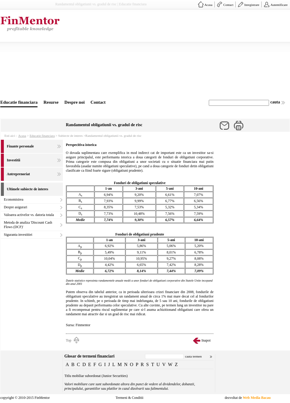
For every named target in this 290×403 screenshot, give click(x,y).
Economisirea (13, 199)
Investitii (13, 160)
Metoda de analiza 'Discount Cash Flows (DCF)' (28, 224)
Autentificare (279, 4)
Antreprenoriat (18, 174)
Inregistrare (251, 4)
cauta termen (193, 356)
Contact (228, 4)
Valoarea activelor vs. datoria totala (29, 215)
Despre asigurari (15, 207)
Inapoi (206, 340)
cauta (275, 102)
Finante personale (20, 146)
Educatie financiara (19, 102)
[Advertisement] (148, 55)
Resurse (50, 102)
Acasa (208, 4)
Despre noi (74, 102)
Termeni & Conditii (129, 398)
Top (68, 340)
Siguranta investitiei (18, 235)
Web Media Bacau (257, 398)
